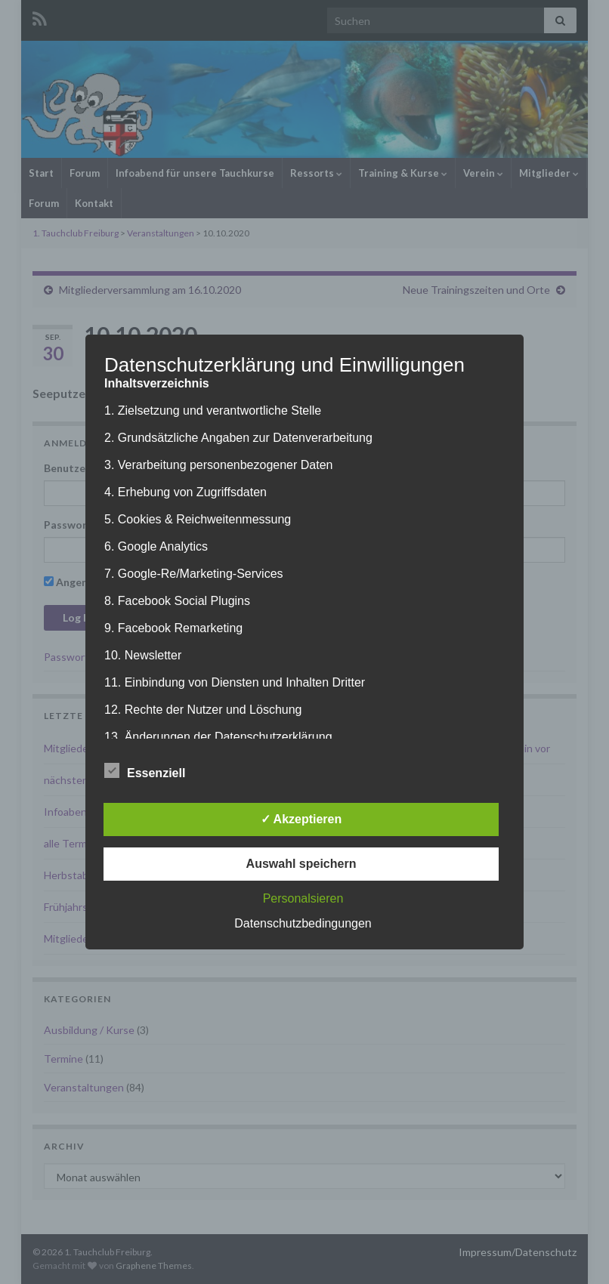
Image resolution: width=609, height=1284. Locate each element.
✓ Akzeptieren (301, 819)
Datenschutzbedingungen (302, 923)
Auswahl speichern (301, 863)
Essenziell (144, 771)
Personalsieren (303, 898)
